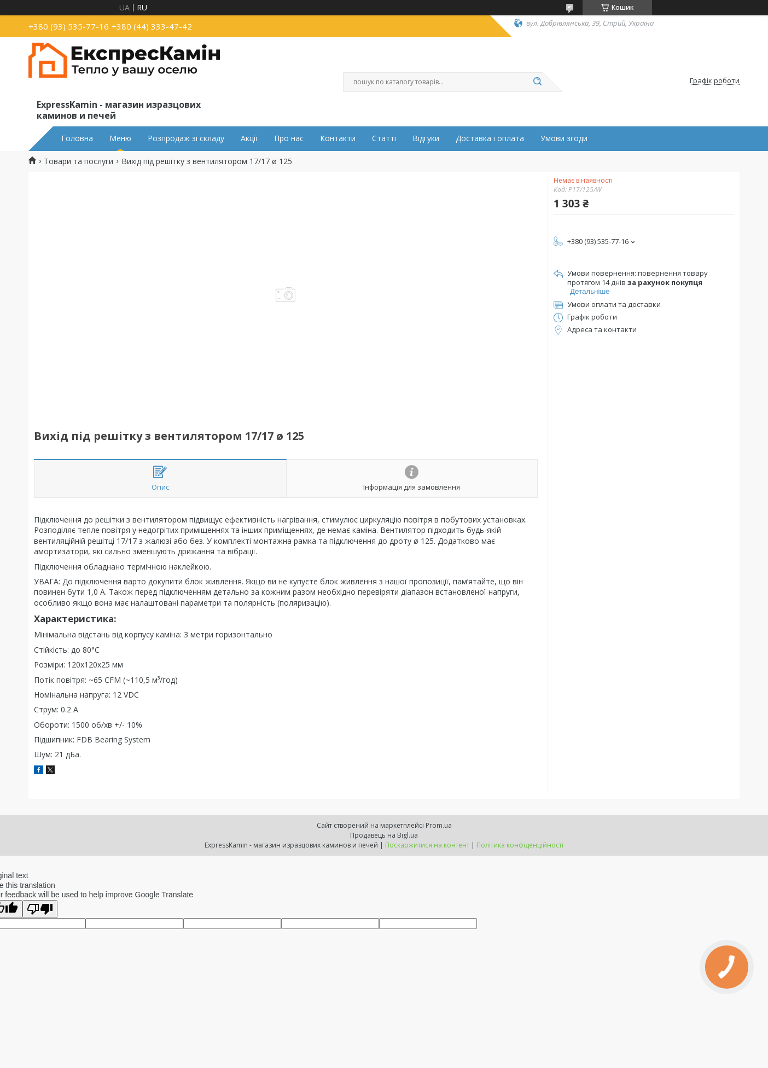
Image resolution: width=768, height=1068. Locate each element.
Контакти (338, 138)
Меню (120, 138)
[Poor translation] (39, 909)
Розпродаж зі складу (186, 138)
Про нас (289, 138)
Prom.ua (439, 825)
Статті (384, 138)
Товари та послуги (78, 161)
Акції (249, 138)
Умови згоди (563, 138)
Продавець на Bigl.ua (384, 835)
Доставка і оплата (490, 138)
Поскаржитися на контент (427, 845)
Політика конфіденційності (519, 845)
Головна (77, 138)
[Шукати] (537, 82)
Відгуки (425, 138)
